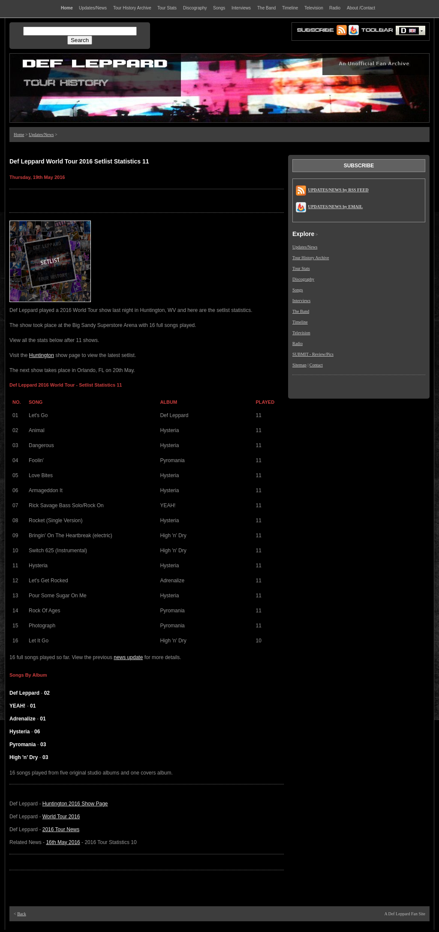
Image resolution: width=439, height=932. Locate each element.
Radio (297, 343)
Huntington (41, 355)
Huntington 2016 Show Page (75, 804)
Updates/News (41, 134)
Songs (297, 289)
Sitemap (299, 365)
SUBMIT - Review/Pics (313, 354)
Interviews (301, 300)
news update (128, 657)
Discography (303, 279)
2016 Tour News (61, 829)
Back (21, 913)
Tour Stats (301, 268)
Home (19, 134)
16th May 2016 (63, 842)
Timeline (300, 322)
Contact (316, 365)
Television (301, 332)
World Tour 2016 (61, 817)
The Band (300, 311)
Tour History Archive (310, 257)
